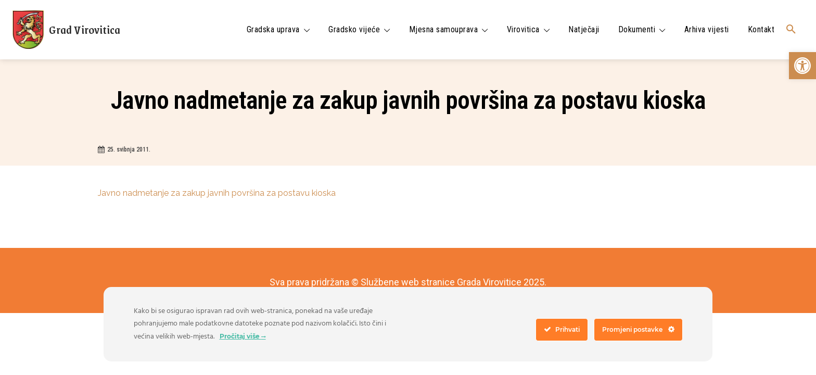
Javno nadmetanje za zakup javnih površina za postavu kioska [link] (217, 193)
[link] (802, 65)
